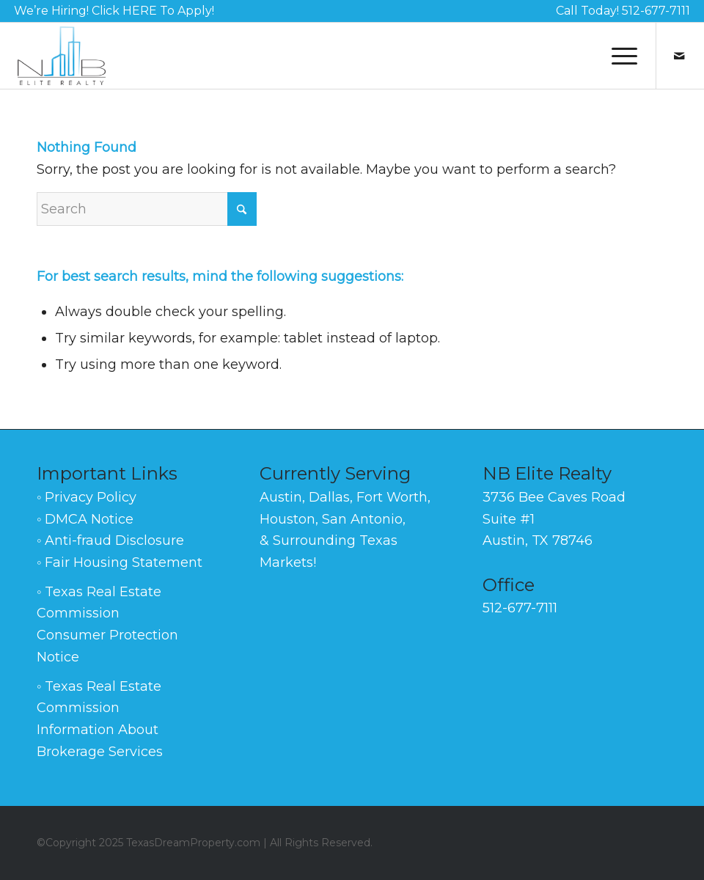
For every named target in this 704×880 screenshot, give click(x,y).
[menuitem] (114, 11)
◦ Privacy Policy (86, 497)
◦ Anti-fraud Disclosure (110, 540)
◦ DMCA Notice (85, 519)
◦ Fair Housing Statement (119, 562)
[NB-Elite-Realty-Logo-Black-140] (61, 56)
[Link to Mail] (679, 56)
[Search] (147, 209)
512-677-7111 (656, 11)
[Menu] (617, 56)
